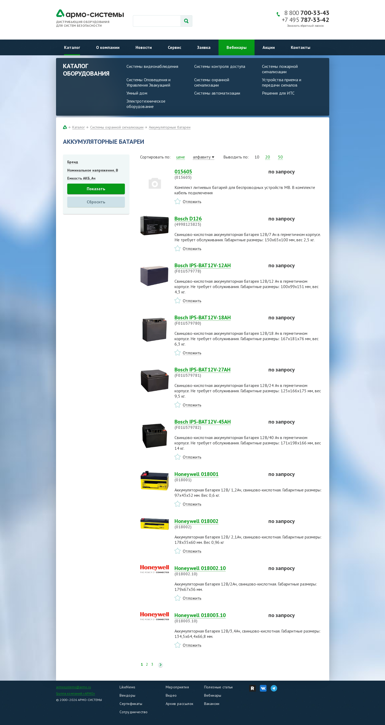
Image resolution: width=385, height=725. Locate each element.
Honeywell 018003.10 (218, 618)
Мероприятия (177, 687)
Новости (144, 47)
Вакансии (212, 703)
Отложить (192, 201)
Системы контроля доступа (219, 66)
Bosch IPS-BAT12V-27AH (218, 372)
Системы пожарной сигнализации (280, 69)
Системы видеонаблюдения (152, 66)
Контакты (300, 47)
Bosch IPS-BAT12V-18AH (218, 320)
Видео (171, 695)
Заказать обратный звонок (305, 26)
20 (267, 157)
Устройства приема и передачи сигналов (281, 82)
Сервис (174, 47)
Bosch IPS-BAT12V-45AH (218, 424)
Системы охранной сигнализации (211, 82)
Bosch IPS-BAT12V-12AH (218, 268)
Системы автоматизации (217, 93)
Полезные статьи (218, 687)
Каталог (72, 47)
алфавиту (202, 157)
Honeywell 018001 (218, 477)
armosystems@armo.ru (73, 687)
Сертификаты (131, 703)
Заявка (204, 47)
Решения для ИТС (278, 93)
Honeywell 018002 (218, 524)
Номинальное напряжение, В (92, 170)
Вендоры (128, 695)
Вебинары (237, 47)
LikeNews (128, 687)
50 (280, 157)
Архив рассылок (179, 703)
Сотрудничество (134, 712)
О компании (108, 47)
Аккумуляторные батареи (169, 127)
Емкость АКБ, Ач (81, 178)
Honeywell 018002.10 (218, 571)
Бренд (72, 162)
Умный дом (136, 93)
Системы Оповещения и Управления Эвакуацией (148, 82)
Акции (269, 47)
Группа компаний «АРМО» (75, 693)
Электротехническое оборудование (145, 103)
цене (180, 157)
